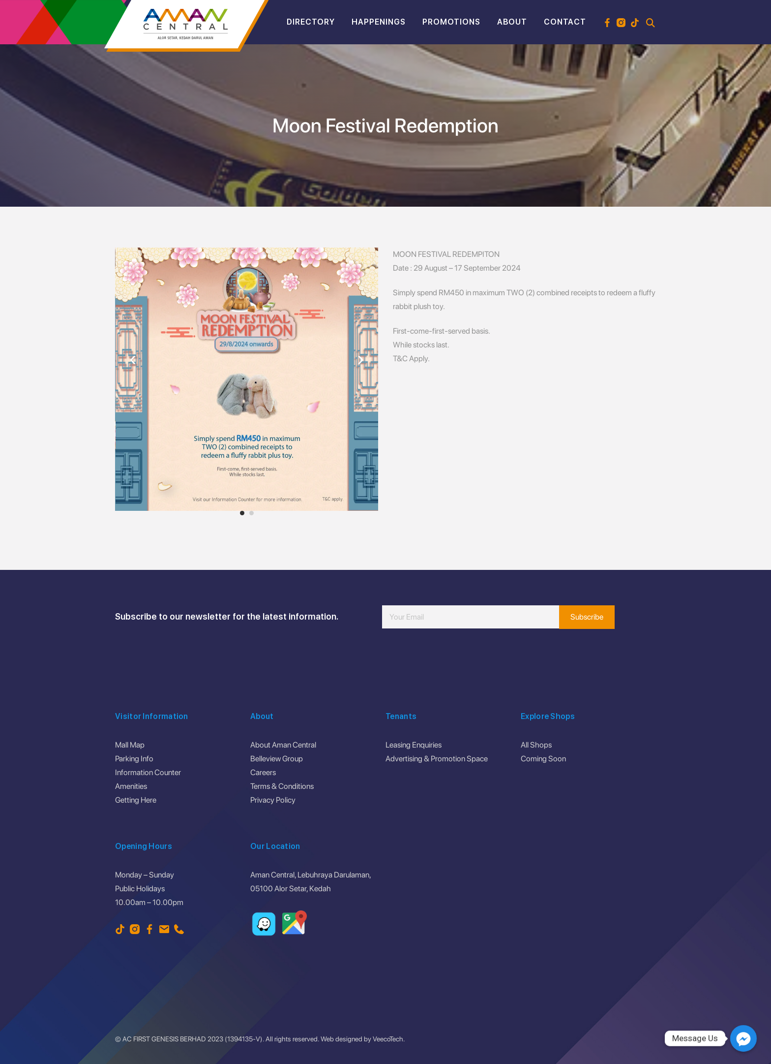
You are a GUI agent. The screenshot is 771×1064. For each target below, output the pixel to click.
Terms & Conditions (282, 786)
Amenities (131, 786)
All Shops (536, 745)
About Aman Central (283, 745)
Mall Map (130, 745)
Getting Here (135, 800)
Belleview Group (276, 758)
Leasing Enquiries (414, 745)
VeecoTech (388, 1039)
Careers (263, 772)
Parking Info (134, 758)
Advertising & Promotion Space (437, 758)
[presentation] (457, 658)
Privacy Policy (273, 800)
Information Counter (148, 772)
